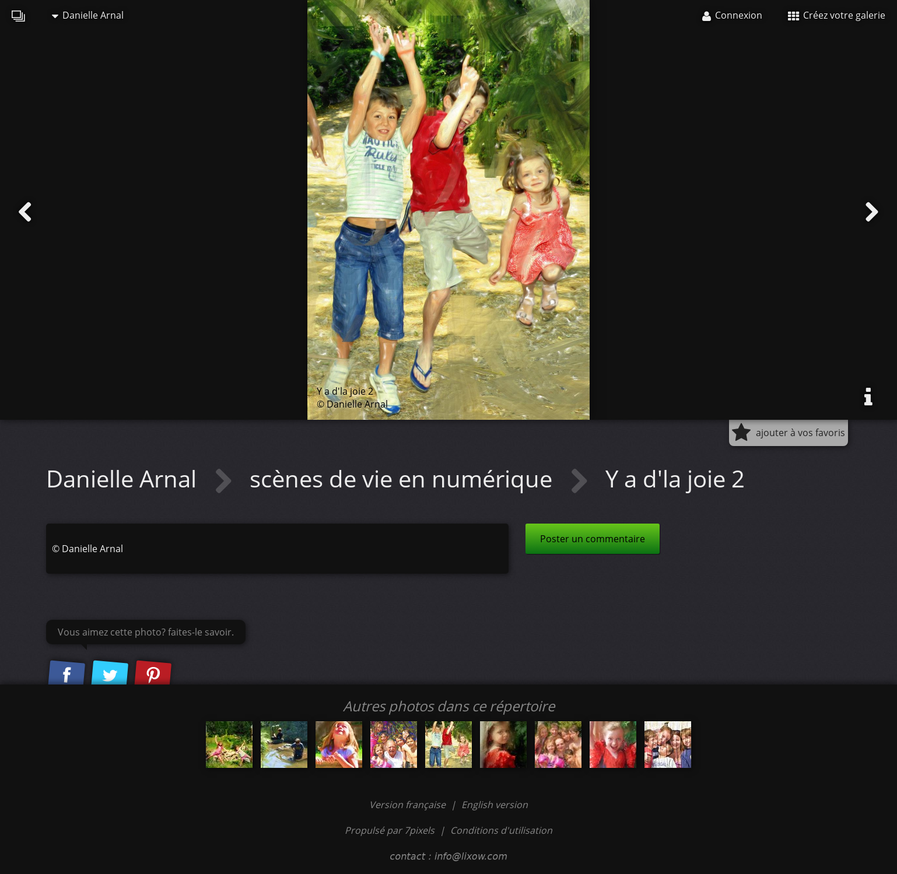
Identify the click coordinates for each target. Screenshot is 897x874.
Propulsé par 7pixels (390, 830)
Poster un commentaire (592, 538)
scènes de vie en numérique (404, 478)
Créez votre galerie (836, 15)
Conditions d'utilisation (501, 830)
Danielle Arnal (88, 15)
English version (494, 804)
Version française (408, 804)
